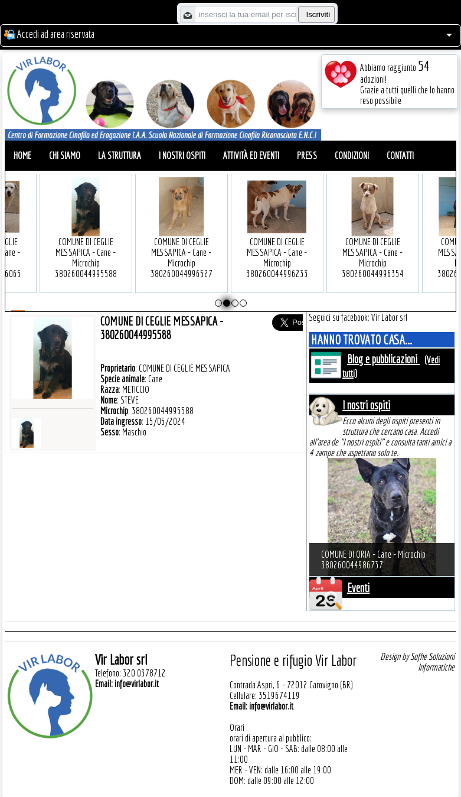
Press (307, 155)
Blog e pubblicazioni (383, 359)
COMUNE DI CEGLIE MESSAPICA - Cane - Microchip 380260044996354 (369, 239)
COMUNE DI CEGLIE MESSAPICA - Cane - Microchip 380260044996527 (178, 239)
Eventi (358, 587)
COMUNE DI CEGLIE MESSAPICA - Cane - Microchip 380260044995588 (82, 239)
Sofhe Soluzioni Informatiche (432, 661)
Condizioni (352, 155)
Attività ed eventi (251, 155)
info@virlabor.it (137, 683)
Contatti (400, 155)
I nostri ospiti (182, 155)
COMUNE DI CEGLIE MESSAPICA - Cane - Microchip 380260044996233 (274, 239)
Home (22, 155)
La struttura (119, 155)
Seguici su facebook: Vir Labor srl (358, 317)
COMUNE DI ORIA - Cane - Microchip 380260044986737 (373, 559)
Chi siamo (64, 155)
